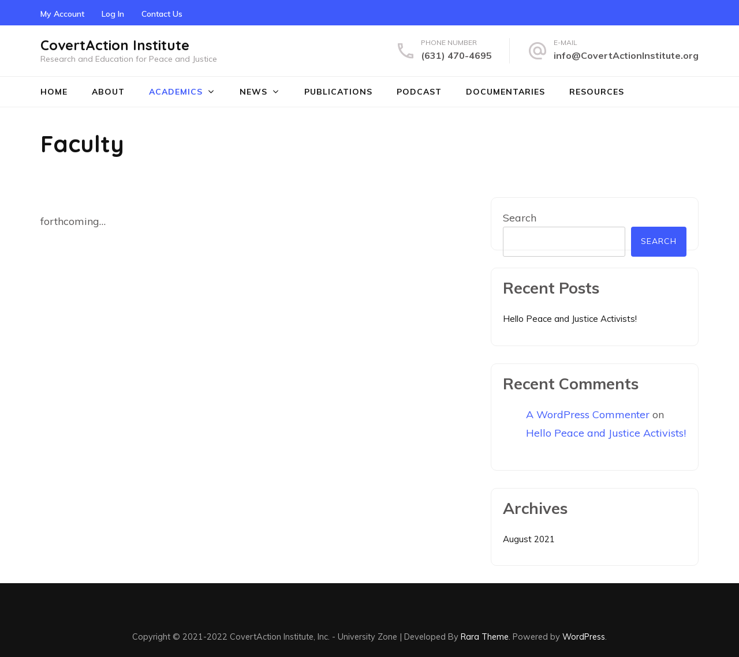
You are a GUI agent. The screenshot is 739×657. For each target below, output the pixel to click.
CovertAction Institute (114, 45)
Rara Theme (485, 636)
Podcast (419, 92)
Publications (338, 92)
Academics (176, 92)
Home (54, 92)
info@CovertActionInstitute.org (626, 55)
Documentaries (505, 92)
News (253, 92)
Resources (596, 92)
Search (519, 217)
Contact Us (161, 14)
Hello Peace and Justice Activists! (570, 318)
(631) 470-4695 (456, 55)
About (108, 92)
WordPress (583, 636)
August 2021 (529, 539)
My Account (62, 14)
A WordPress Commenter (588, 414)
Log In (113, 14)
